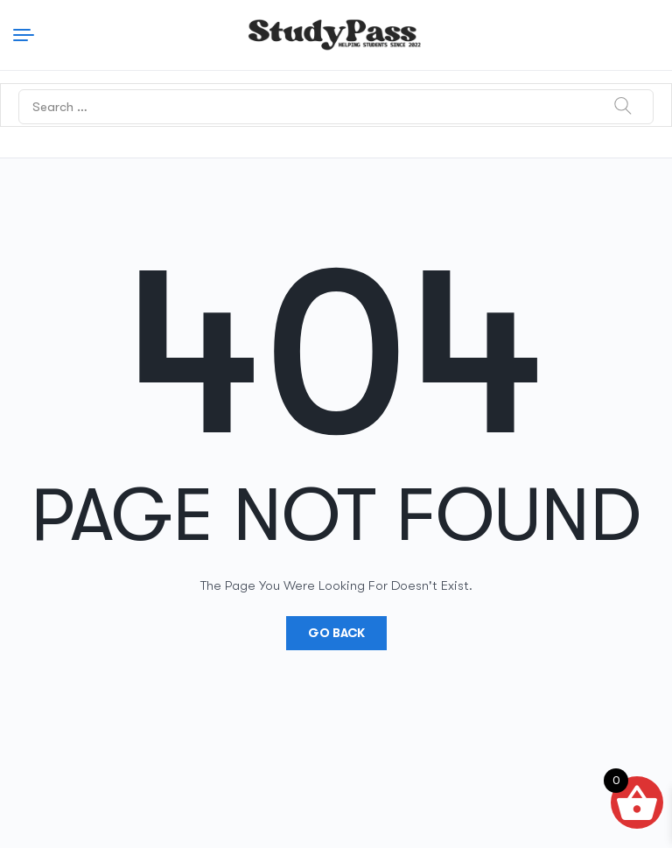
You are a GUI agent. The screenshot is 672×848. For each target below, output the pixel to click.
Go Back (336, 633)
